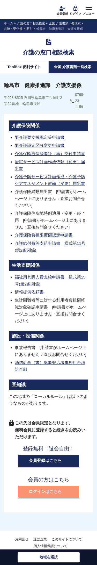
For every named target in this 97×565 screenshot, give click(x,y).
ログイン (75, 10)
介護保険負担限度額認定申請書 (44, 235)
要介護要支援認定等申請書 (39, 137)
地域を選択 (49, 557)
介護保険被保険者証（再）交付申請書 (50, 154)
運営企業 (40, 539)
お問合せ (21, 539)
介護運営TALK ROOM (19, 11)
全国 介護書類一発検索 (72, 67)
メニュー (88, 10)
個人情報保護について (50, 546)
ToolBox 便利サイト (24, 67)
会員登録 (62, 10)
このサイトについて (67, 539)
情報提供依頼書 (29, 292)
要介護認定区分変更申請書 (39, 145)
